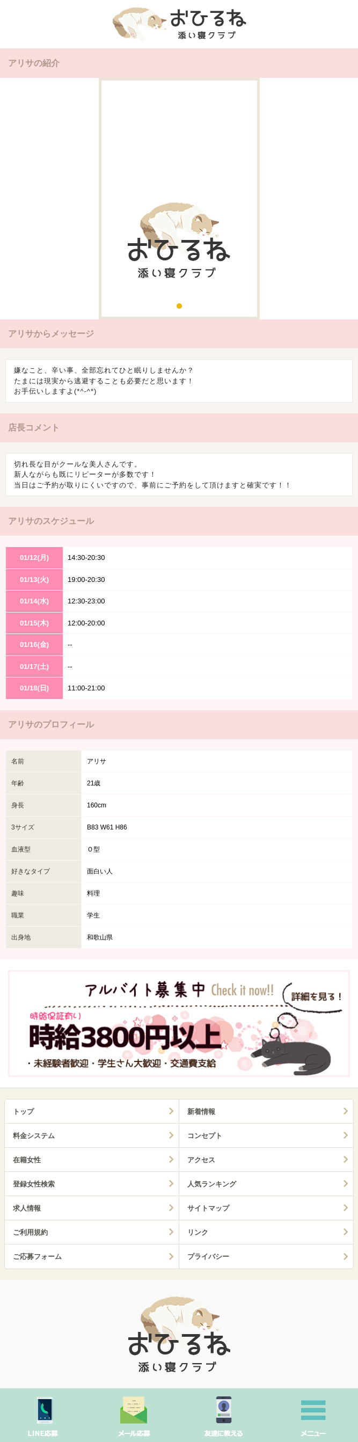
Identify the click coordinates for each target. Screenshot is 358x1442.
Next (342, 201)
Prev (16, 201)
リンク (197, 1232)
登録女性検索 (34, 1184)
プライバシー (208, 1256)
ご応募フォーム (37, 1256)
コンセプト (204, 1136)
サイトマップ (208, 1208)
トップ (23, 1112)
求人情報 (27, 1208)
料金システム (34, 1136)
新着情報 (201, 1112)
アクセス (201, 1160)
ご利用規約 (30, 1232)
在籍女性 (27, 1160)
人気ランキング (211, 1184)
